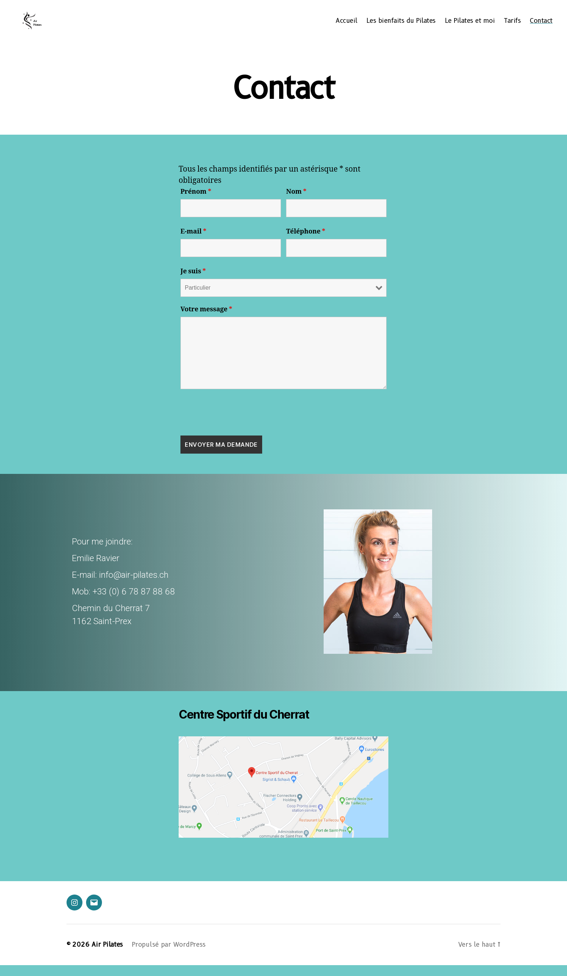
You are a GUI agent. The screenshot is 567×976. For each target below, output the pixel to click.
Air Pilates (107, 955)
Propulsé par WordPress (169, 955)
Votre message (206, 320)
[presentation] (235, 423)
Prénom (195, 202)
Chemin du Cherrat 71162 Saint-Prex (111, 625)
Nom (296, 202)
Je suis (193, 282)
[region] (283, 593)
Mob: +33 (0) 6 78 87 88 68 (123, 602)
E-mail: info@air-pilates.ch (120, 586)
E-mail (193, 242)
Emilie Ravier (95, 569)
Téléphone (305, 242)
